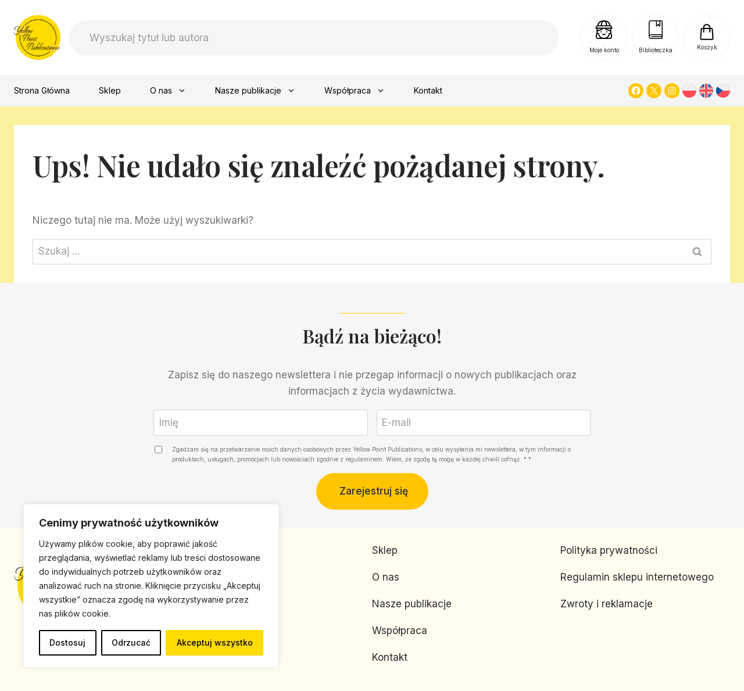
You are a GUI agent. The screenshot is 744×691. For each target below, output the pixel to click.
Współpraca (354, 90)
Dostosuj (67, 642)
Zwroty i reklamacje (606, 604)
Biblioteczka (656, 49)
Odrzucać (131, 642)
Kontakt (428, 90)
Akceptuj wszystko (215, 642)
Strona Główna (42, 90)
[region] (151, 586)
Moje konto (604, 49)
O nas (168, 90)
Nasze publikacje (255, 90)
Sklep (110, 90)
